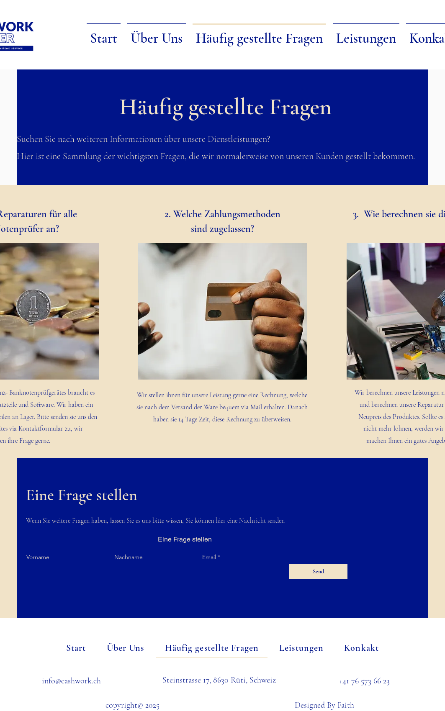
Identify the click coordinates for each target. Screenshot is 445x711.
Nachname (128, 557)
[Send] (318, 571)
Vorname (37, 557)
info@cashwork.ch (71, 681)
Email (209, 557)
